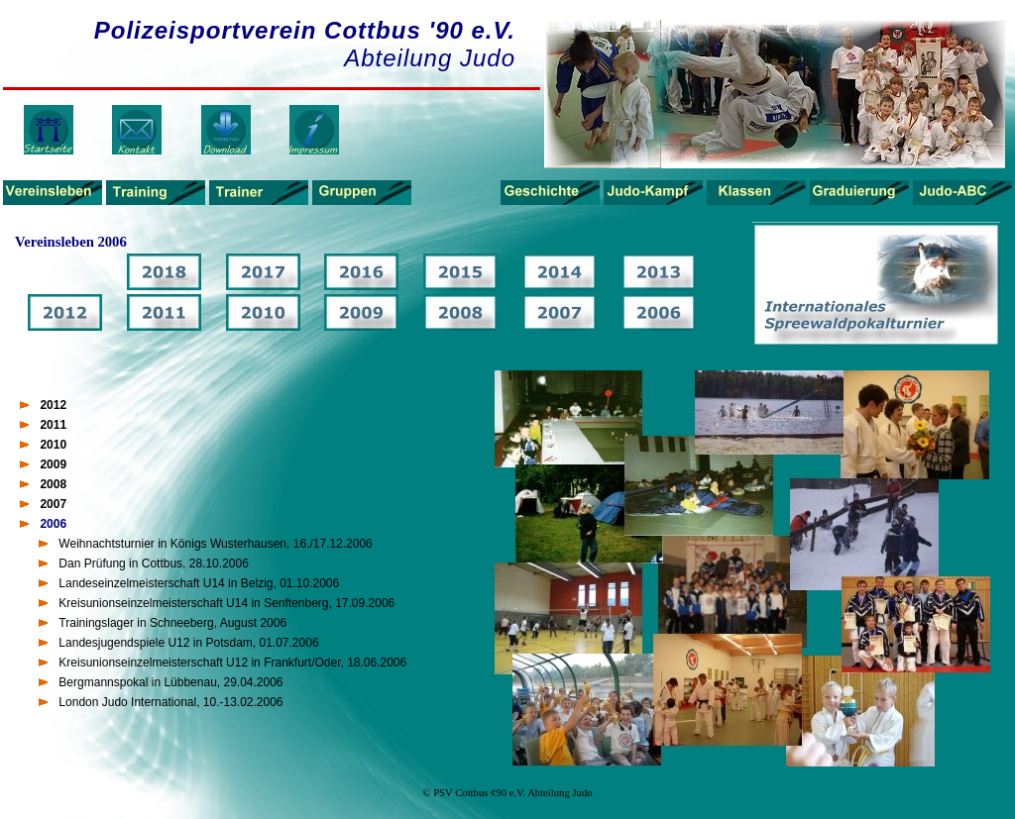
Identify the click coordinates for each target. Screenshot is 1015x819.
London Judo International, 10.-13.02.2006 (170, 702)
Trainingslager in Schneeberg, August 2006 (172, 623)
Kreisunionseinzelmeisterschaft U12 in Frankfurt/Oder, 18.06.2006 (232, 662)
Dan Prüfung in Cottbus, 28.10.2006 (153, 563)
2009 (53, 464)
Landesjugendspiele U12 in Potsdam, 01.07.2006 (188, 643)
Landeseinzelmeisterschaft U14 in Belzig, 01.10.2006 (198, 583)
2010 (53, 445)
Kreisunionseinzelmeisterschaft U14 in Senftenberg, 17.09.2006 (226, 603)
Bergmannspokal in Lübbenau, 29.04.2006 (170, 682)
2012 (53, 405)
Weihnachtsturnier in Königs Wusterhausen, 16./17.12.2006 (215, 544)
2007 (53, 504)
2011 (53, 425)
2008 (53, 484)
